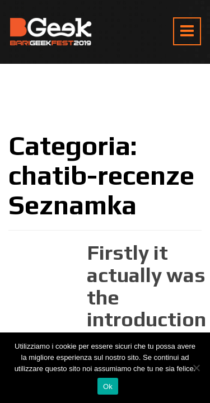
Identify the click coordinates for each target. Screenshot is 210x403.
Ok (108, 386)
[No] (196, 367)
